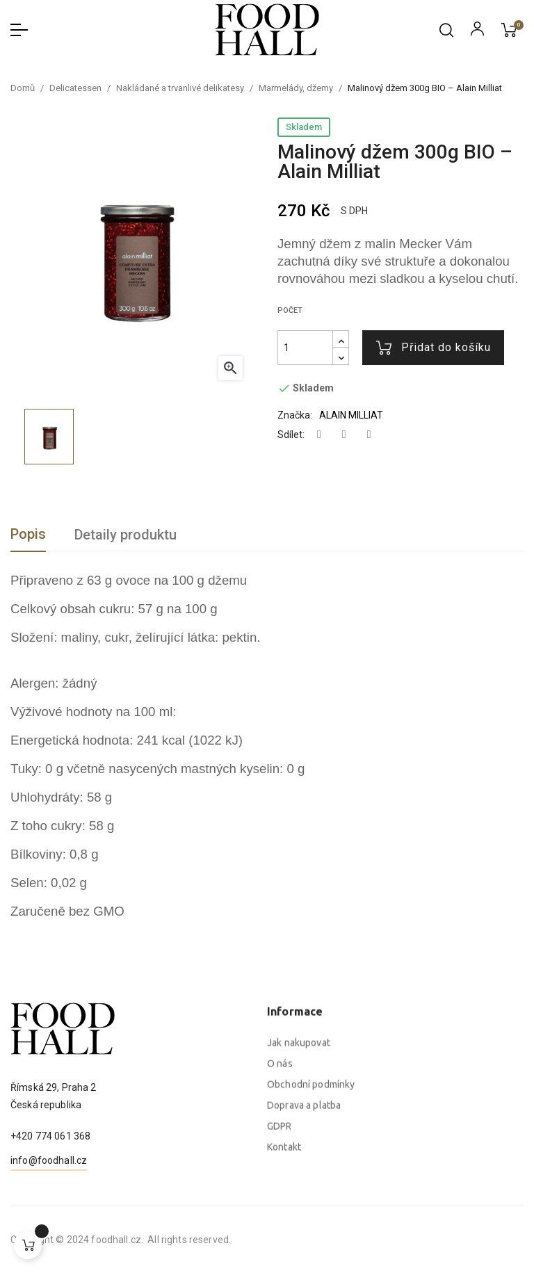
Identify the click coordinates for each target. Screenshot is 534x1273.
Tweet (344, 434)
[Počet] (305, 347)
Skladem (304, 127)
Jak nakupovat (298, 1181)
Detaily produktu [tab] (125, 534)
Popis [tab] (28, 534)
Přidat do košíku (433, 348)
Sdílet (319, 434)
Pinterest (369, 434)
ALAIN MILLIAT (351, 415)
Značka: (294, 415)
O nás (280, 1202)
